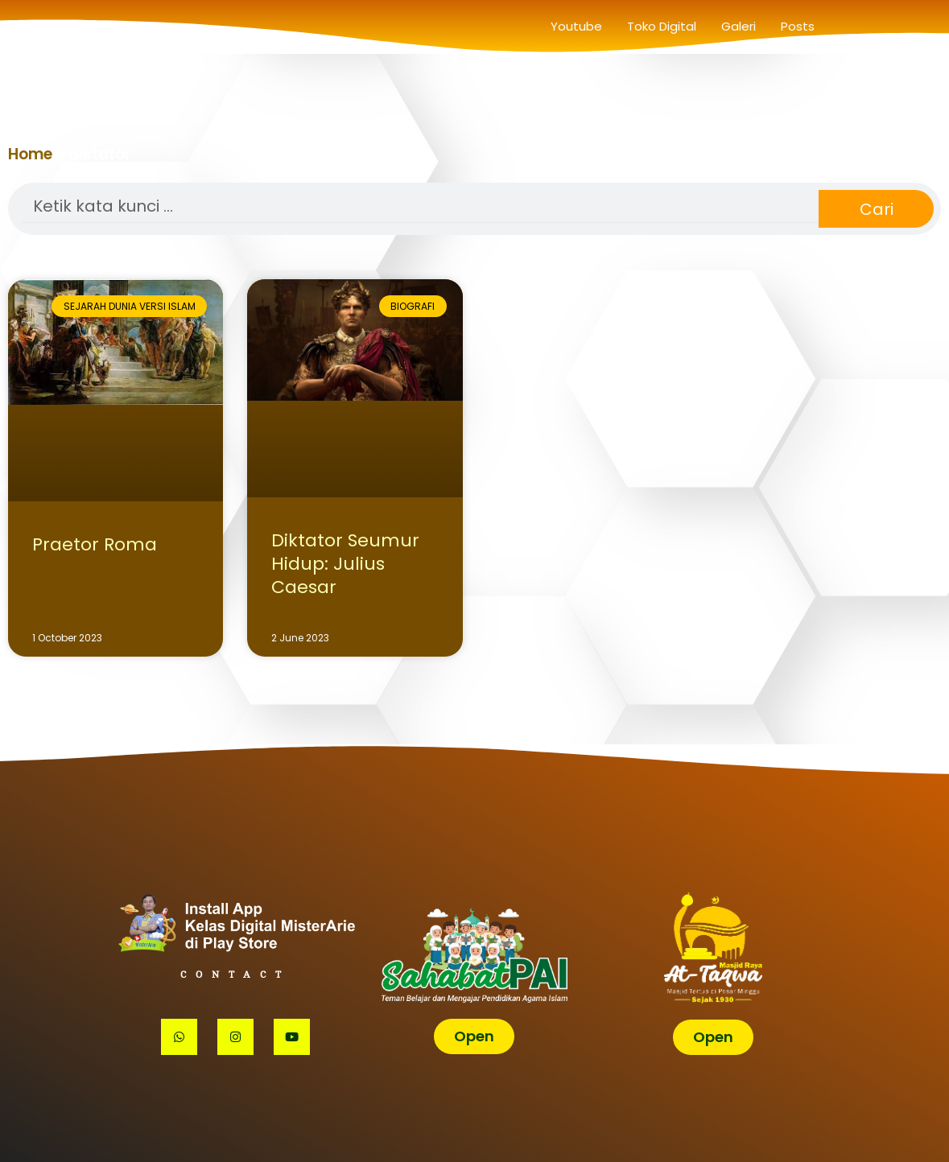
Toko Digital (661, 26)
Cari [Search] (876, 209)
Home (30, 154)
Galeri (738, 26)
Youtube (576, 26)
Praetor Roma (94, 544)
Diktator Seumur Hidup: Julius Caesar (345, 563)
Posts (798, 26)
